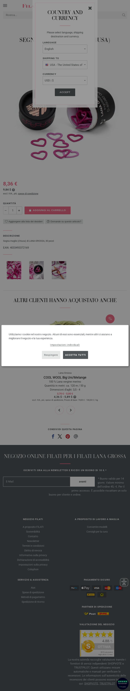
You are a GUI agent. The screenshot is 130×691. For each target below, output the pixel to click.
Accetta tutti (75, 355)
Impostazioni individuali (65, 344)
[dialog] (65, 345)
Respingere (51, 355)
